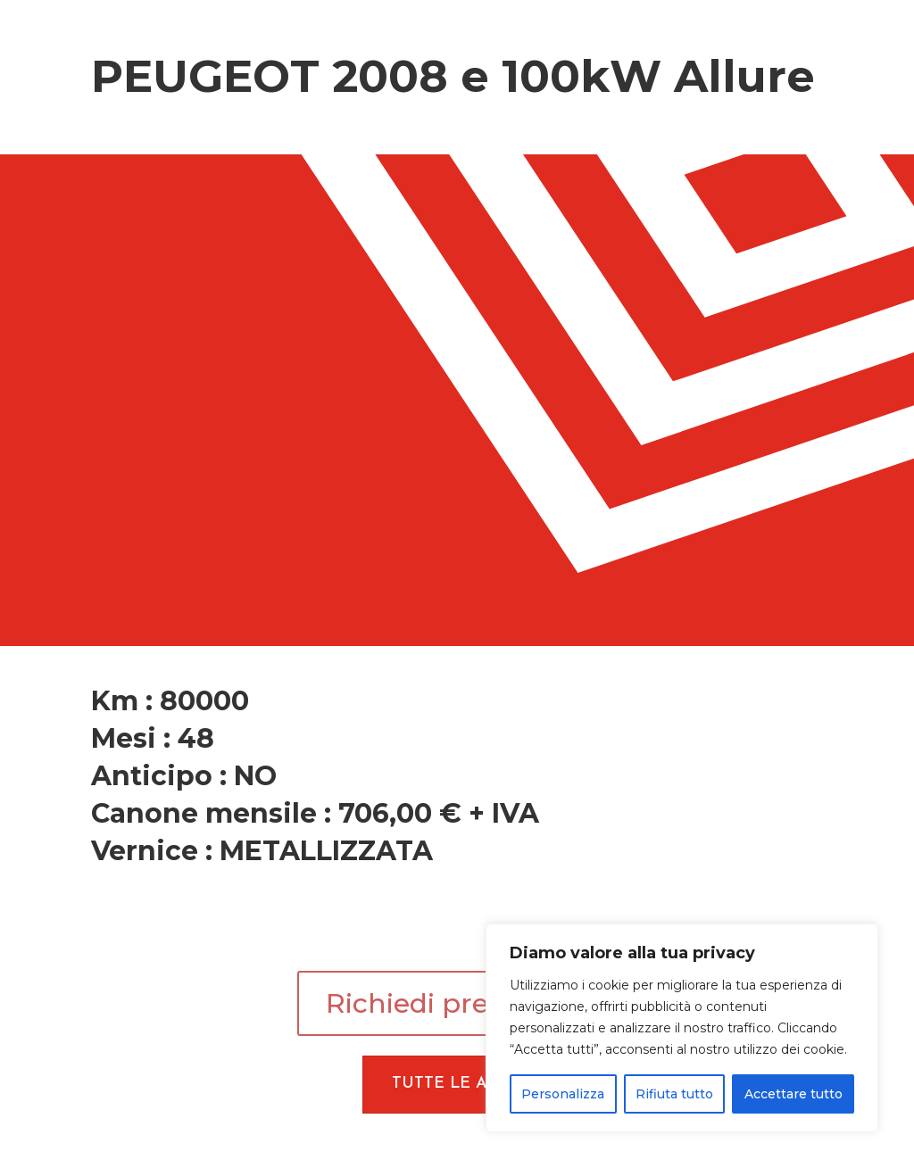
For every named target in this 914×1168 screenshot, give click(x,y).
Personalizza (562, 1094)
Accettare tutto (793, 1094)
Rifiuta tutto (674, 1094)
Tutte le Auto (457, 1083)
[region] (682, 1028)
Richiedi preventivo (457, 1003)
